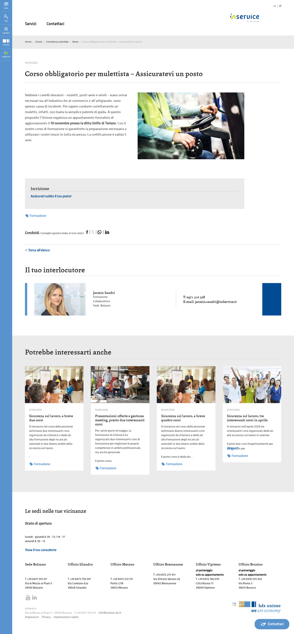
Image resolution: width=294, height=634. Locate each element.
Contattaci (55, 24)
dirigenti (232, 448)
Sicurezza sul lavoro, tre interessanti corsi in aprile (247, 418)
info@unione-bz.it (109, 613)
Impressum (32, 617)
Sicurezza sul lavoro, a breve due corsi (51, 418)
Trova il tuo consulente (40, 550)
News (75, 41)
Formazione (36, 215)
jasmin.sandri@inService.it (216, 302)
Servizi (30, 24)
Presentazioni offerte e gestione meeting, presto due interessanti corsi (120, 420)
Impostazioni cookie (66, 617)
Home (28, 41)
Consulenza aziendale (57, 41)
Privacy (46, 617)
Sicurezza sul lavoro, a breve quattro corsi (183, 418)
